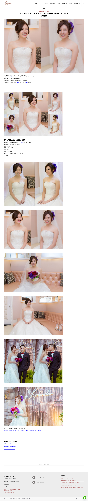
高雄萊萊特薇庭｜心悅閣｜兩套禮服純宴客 (68, 480)
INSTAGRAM (40, 477)
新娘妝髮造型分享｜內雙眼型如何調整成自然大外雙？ (70, 482)
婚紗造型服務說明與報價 (9, 492)
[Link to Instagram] (83, 3)
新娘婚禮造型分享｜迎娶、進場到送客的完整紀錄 (69, 485)
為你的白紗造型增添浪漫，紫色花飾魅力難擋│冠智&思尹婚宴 (44, 14)
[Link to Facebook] (85, 3)
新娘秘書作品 (6, 489)
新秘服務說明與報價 (8, 490)
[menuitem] (36, 3)
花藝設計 (18, 489)
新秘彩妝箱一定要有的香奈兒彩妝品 (67, 478)
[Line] (84, 497)
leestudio (82, 498)
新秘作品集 (41, 11)
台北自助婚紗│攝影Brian (9, 449)
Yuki (48, 464)
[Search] (80, 3)
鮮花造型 (47, 11)
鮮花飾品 (21, 142)
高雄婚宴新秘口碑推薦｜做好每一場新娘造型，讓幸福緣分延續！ (72, 487)
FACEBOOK (40, 482)
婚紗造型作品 (13, 489)
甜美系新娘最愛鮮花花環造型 (10, 446)
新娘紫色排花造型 (7, 443)
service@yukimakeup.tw (12, 486)
